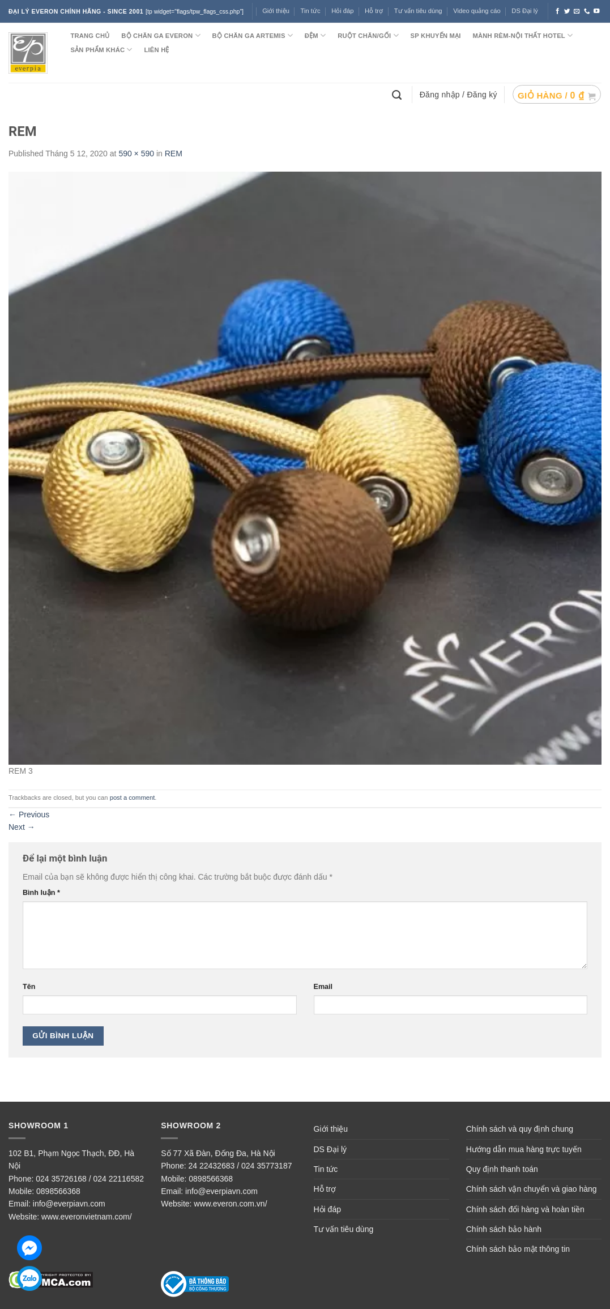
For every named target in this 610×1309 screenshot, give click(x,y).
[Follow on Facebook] (557, 11)
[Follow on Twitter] (567, 11)
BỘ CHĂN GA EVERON (161, 35)
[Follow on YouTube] (597, 11)
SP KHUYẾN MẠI (436, 35)
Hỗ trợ (374, 10)
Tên (29, 987)
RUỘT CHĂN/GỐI (368, 35)
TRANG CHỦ (89, 35)
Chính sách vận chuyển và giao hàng (531, 1188)
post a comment (132, 797)
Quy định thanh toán (502, 1169)
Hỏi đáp (342, 10)
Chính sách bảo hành (503, 1229)
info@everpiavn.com (69, 1203)
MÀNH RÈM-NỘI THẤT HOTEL (522, 35)
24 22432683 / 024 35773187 (240, 1165)
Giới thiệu (331, 1128)
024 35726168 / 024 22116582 (90, 1178)
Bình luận (41, 893)
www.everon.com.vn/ (230, 1203)
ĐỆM (315, 35)
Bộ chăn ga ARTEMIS (252, 35)
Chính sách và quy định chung (519, 1128)
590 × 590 (136, 153)
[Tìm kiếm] (398, 94)
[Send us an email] (577, 11)
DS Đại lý (524, 10)
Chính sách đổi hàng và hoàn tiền (525, 1209)
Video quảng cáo (477, 10)
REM (173, 153)
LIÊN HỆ (156, 49)
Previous (28, 814)
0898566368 (58, 1191)
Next (21, 827)
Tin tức (311, 10)
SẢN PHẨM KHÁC (101, 49)
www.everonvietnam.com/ (86, 1216)
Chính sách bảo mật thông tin (518, 1248)
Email (323, 987)
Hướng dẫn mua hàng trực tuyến (524, 1149)
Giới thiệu (275, 10)
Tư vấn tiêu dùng (418, 10)
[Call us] (587, 11)
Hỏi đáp (327, 1209)
